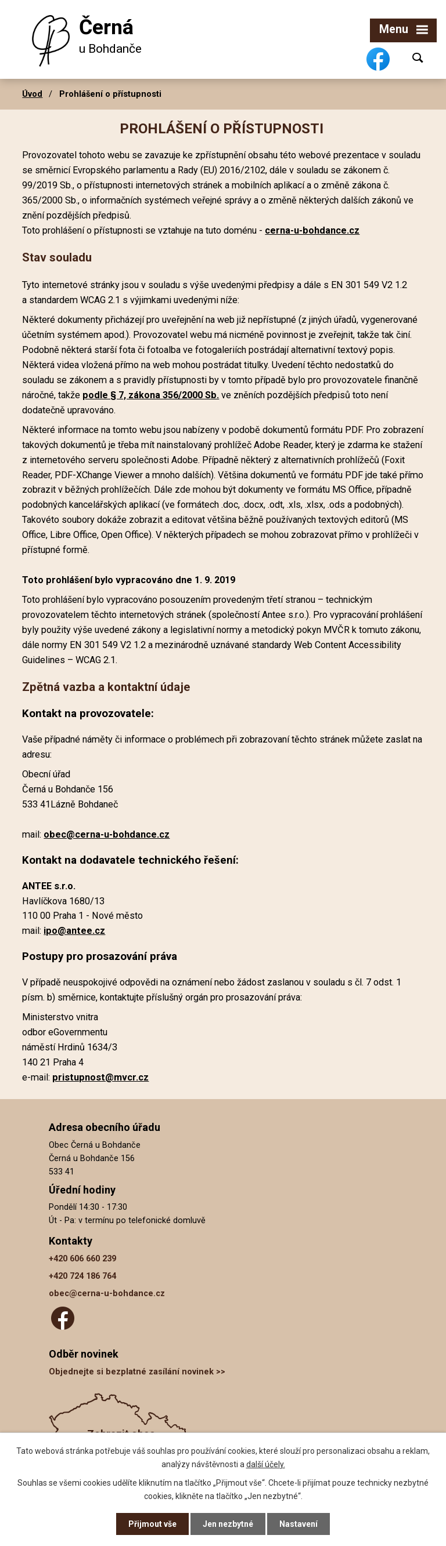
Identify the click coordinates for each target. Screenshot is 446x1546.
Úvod (32, 94)
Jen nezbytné (228, 1524)
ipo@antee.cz (74, 930)
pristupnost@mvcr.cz (100, 1077)
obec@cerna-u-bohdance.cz (107, 834)
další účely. (265, 1463)
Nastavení (298, 1524)
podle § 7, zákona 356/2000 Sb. (150, 395)
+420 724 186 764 (82, 1276)
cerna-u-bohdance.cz (312, 230)
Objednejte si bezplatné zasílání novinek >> (137, 1372)
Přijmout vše (152, 1524)
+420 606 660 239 (82, 1259)
